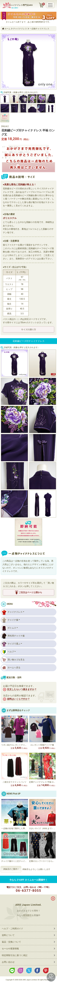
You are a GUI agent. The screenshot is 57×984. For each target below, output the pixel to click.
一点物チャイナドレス (39, 28)
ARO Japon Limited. (28, 904)
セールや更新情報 (10, 948)
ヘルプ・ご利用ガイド (12, 928)
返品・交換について (11, 942)
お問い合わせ (8, 962)
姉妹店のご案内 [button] (10, 869)
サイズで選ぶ (10, 644)
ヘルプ (7, 652)
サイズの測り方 (28, 329)
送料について (8, 935)
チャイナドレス (20, 28)
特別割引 (27, 915)
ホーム (7, 28)
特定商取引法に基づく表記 (14, 955)
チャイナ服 (9, 620)
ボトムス (8, 628)
